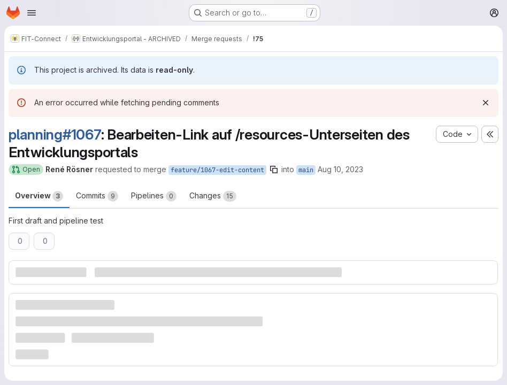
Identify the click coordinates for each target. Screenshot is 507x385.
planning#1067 (55, 134)
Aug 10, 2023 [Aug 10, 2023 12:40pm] (340, 169)
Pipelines (153, 196)
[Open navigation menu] (31, 12)
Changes (212, 196)
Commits (97, 196)
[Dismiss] (485, 102)
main (305, 170)
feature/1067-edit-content (217, 170)
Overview (39, 196)
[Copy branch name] (273, 169)
